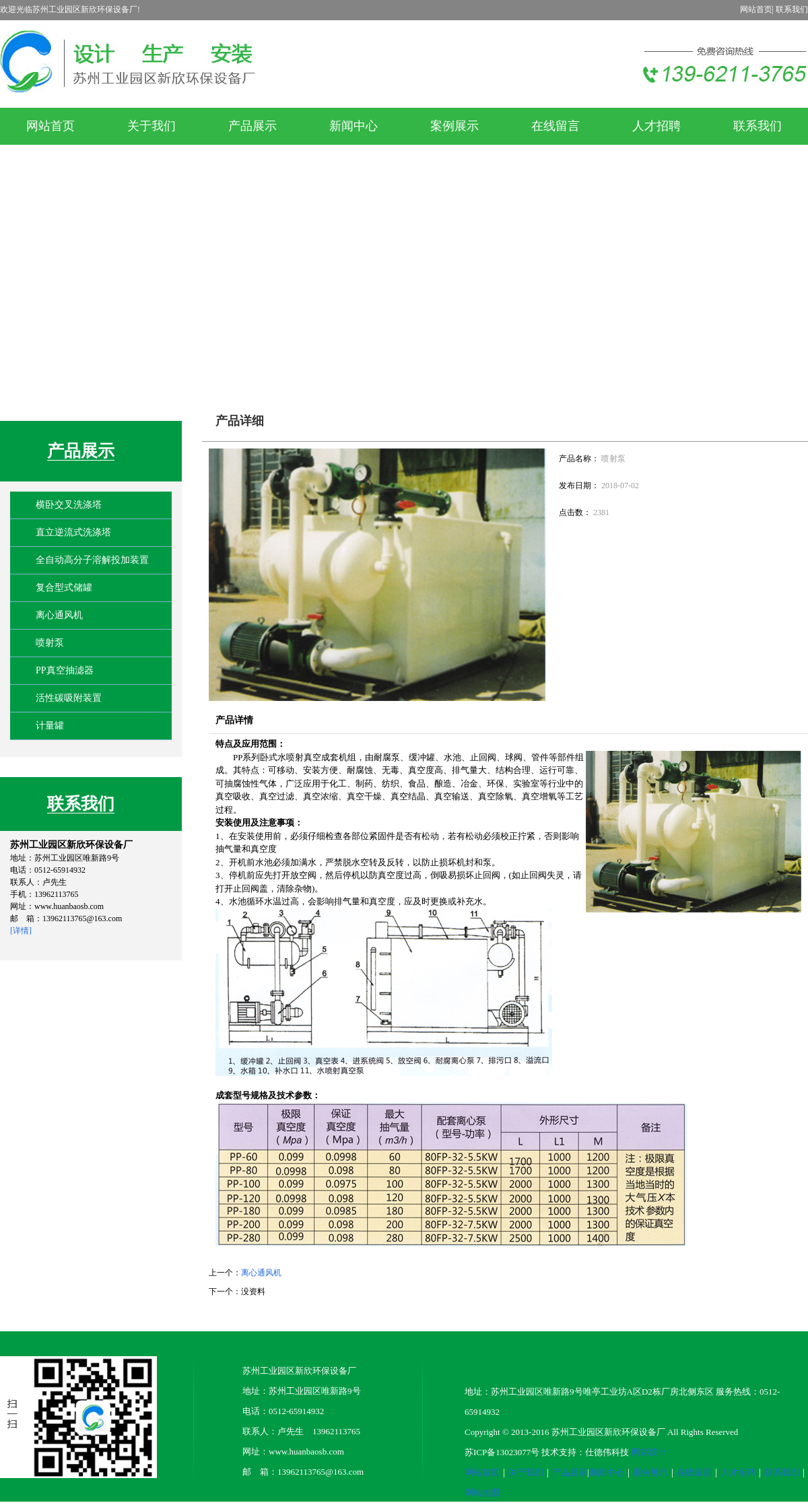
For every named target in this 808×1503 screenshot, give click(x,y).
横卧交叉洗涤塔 (69, 505)
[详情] (21, 930)
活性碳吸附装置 (69, 698)
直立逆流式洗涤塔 (73, 532)
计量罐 (50, 726)
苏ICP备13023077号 (502, 1452)
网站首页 (756, 9)
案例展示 (650, 1472)
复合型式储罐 (64, 587)
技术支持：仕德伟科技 (585, 1452)
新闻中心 (606, 1472)
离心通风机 (59, 615)
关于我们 (525, 1472)
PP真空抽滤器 (65, 670)
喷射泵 (50, 643)
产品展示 (80, 451)
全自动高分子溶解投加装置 (92, 560)
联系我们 (792, 9)
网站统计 (649, 1452)
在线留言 (694, 1472)
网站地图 (482, 1493)
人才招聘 (737, 1472)
